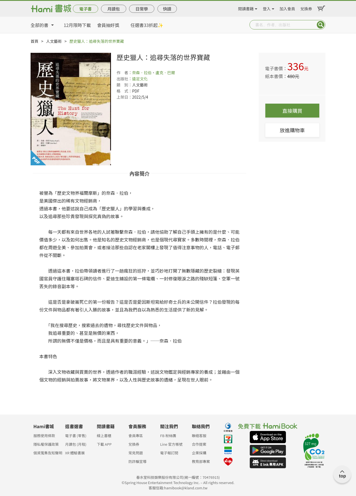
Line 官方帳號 (171, 444)
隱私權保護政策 (46, 444)
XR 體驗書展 (75, 452)
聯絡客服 (199, 435)
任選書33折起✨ (146, 25)
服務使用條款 (44, 435)
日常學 (141, 9)
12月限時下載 (77, 25)
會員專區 (135, 435)
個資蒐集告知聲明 (47, 452)
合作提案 (199, 444)
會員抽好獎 (108, 25)
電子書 (85, 9)
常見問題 (135, 452)
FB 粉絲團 (168, 435)
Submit (320, 24)
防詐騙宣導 (137, 461)
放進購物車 (292, 130)
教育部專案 (201, 461)
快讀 (167, 9)
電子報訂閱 (169, 452)
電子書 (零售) (75, 435)
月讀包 (113, 9)
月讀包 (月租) (75, 444)
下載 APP (104, 444)
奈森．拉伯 (142, 72)
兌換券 (306, 8)
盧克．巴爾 (165, 72)
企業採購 (199, 452)
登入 (267, 8)
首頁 (34, 41)
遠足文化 (140, 78)
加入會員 (287, 8)
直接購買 (292, 110)
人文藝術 (54, 41)
